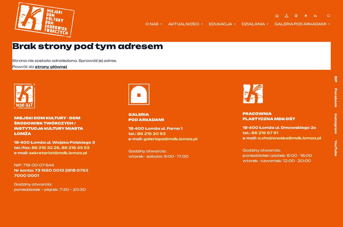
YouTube (336, 148)
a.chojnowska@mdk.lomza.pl (289, 138)
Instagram (336, 123)
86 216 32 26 (46, 147)
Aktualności (186, 24)
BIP (336, 79)
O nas (154, 24)
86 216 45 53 (75, 147)
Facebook (336, 97)
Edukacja (222, 24)
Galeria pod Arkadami (303, 24)
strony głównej (51, 67)
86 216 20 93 (151, 133)
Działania (255, 24)
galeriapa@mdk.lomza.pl (170, 139)
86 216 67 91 (264, 133)
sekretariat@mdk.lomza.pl (58, 153)
